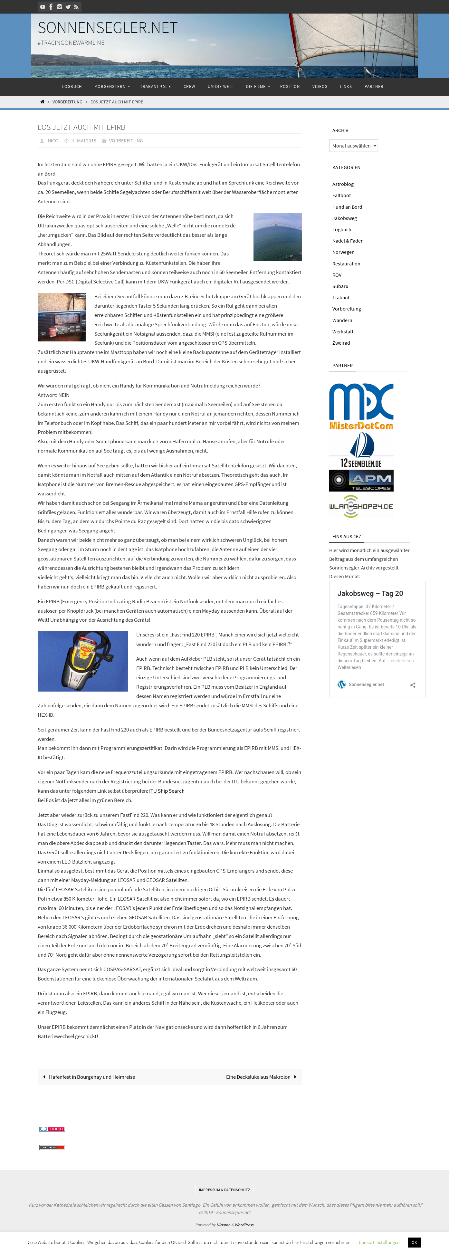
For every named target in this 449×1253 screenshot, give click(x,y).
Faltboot (341, 195)
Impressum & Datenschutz (224, 1189)
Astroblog (343, 184)
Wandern (342, 320)
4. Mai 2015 (84, 140)
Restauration (346, 263)
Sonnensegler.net (108, 27)
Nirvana (223, 1224)
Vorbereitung (67, 102)
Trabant (340, 297)
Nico (53, 140)
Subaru (340, 286)
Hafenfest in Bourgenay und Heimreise (87, 1076)
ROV (336, 275)
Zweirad (341, 343)
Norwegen (343, 252)
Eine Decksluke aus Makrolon (262, 1076)
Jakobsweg (344, 218)
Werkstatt (342, 331)
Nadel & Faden (348, 240)
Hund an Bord (347, 207)
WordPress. (244, 1224)
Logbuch (341, 229)
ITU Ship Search (167, 790)
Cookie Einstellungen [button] (379, 1242)
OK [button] (414, 1242)
